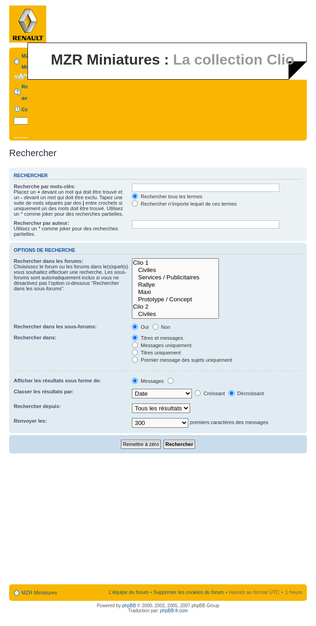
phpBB (129, 605)
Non (161, 327)
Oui (140, 327)
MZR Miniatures (39, 592)
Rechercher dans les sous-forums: (55, 326)
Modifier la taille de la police (20, 76)
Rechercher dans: (35, 337)
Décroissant (246, 393)
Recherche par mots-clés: (45, 186)
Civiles (175, 270)
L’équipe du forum (128, 592)
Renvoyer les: (30, 421)
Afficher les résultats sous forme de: (57, 380)
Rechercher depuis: (37, 406)
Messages (147, 381)
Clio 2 (175, 306)
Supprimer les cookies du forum (188, 592)
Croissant (210, 393)
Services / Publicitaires (175, 277)
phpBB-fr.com (174, 610)
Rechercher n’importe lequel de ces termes (184, 204)
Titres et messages (157, 338)
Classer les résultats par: (44, 391)
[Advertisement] (158, 519)
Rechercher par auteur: (41, 223)
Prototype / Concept (175, 299)
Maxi (175, 292)
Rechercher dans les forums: (48, 261)
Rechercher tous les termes (167, 196)
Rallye (175, 285)
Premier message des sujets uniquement (182, 360)
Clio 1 (175, 263)
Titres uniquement (156, 352)
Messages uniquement (161, 345)
